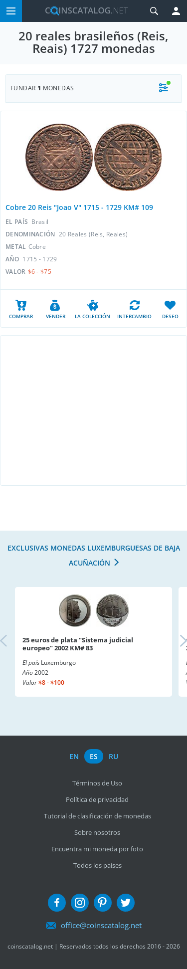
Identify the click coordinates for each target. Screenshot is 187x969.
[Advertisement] (93, 410)
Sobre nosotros (97, 832)
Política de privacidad (97, 799)
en (74, 756)
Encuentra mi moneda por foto (97, 848)
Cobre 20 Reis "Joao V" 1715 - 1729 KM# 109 (79, 207)
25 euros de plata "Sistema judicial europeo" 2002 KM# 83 (77, 644)
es (94, 756)
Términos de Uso (97, 782)
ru (113, 756)
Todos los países (97, 865)
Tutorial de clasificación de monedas (97, 815)
